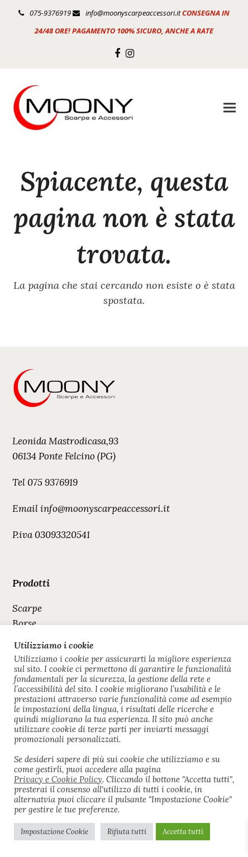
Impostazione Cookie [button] (54, 831)
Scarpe (27, 608)
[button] (229, 108)
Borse (24, 623)
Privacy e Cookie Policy (58, 779)
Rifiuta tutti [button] (126, 831)
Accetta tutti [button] (183, 831)
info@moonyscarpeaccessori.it (132, 13)
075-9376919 (50, 13)
